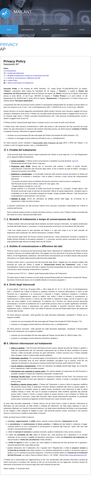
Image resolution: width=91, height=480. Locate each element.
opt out (75, 161)
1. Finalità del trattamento (14, 73)
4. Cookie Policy (10, 80)
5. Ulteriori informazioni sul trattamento (18, 83)
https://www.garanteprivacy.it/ (75, 455)
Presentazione (10, 71)
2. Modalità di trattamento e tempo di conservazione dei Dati (26, 75)
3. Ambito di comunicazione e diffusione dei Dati (22, 78)
